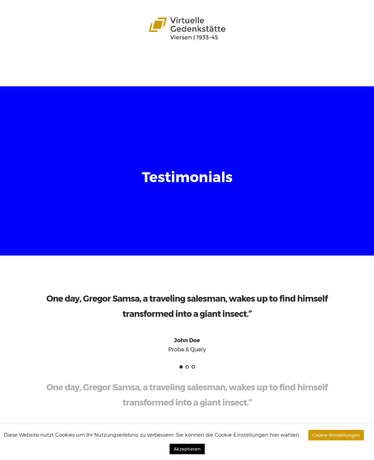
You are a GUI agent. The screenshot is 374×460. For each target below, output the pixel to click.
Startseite (22, 61)
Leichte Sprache (297, 61)
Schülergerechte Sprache (237, 61)
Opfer (110, 61)
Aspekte (133, 61)
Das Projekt (54, 61)
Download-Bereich (106, 73)
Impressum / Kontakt (163, 73)
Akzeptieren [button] (187, 449)
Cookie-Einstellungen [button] (336, 435)
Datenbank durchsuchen (43, 73)
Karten (157, 61)
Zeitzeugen (185, 61)
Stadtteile (85, 61)
